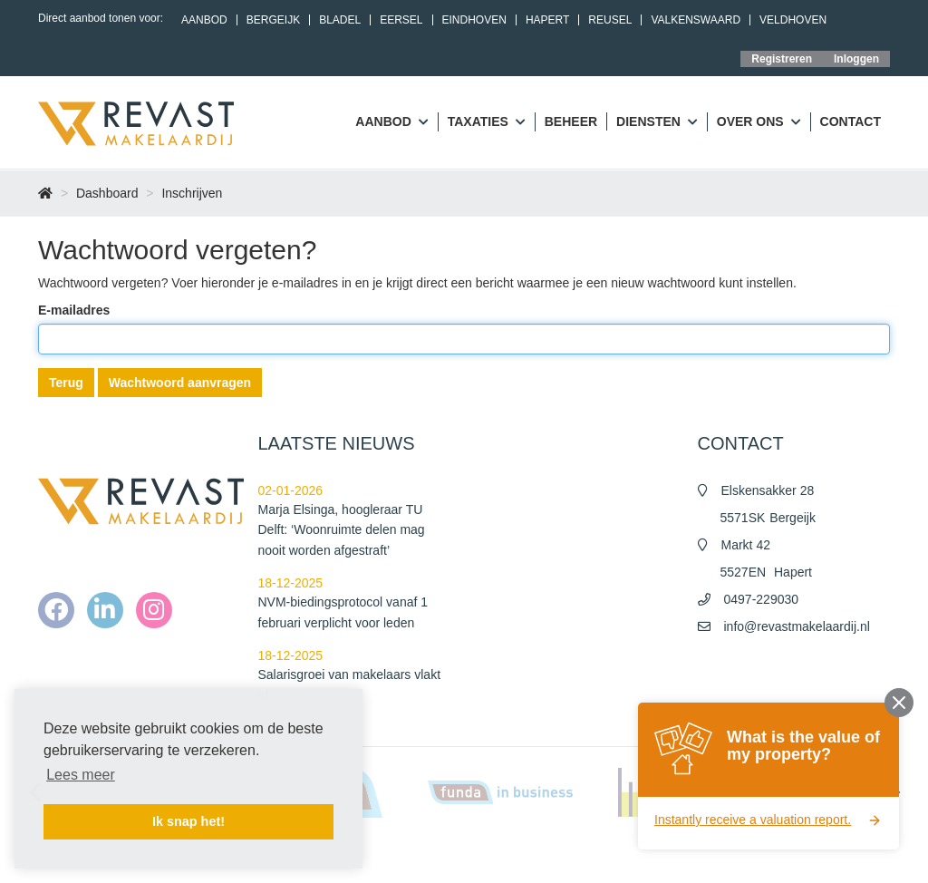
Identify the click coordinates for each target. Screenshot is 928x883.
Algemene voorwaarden (593, 855)
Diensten (657, 122)
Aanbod (204, 20)
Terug (66, 382)
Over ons (759, 122)
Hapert (547, 20)
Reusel (610, 20)
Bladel (340, 20)
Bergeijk (273, 20)
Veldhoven (792, 20)
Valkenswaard (695, 20)
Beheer (571, 121)
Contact (850, 121)
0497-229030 (761, 599)
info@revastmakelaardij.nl (797, 626)
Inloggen (856, 59)
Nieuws (499, 855)
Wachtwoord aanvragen (180, 382)
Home (449, 855)
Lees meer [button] (80, 774)
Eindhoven (474, 20)
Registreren (781, 59)
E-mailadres (74, 310)
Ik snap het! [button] (188, 821)
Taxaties (487, 122)
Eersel (401, 20)
